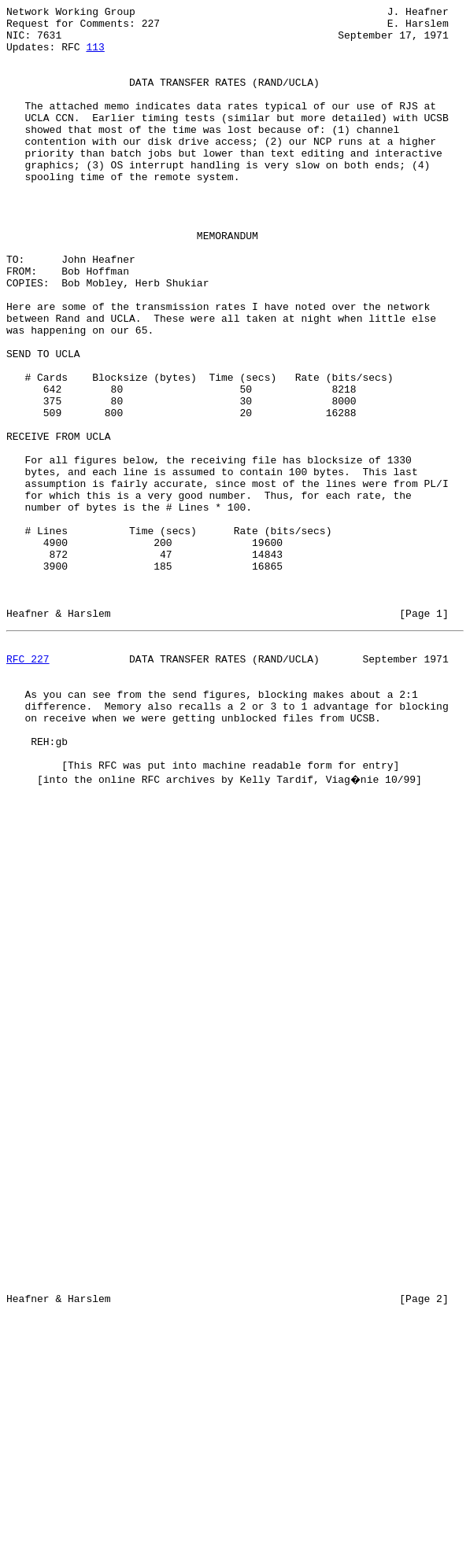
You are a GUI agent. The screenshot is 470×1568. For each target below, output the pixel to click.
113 (95, 56)
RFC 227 (28, 786)
